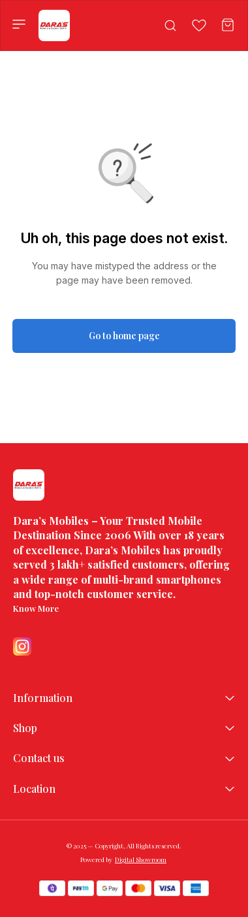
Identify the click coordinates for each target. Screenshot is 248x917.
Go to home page (124, 335)
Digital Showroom (140, 859)
